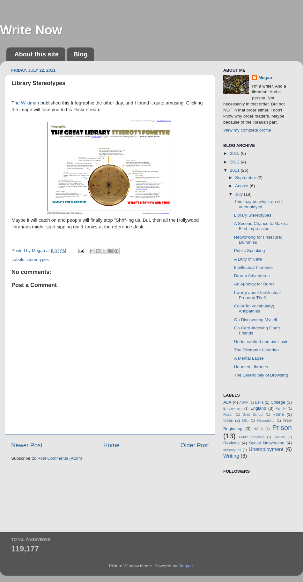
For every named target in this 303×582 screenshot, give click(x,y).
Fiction (228, 414)
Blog (80, 54)
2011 (235, 170)
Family (281, 408)
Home (111, 445)
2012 (235, 162)
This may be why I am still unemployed (259, 204)
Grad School (253, 414)
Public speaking (251, 437)
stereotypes (37, 259)
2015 (235, 153)
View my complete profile (247, 130)
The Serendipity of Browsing (261, 375)
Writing (231, 456)
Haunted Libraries (251, 366)
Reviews (231, 443)
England (258, 408)
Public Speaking (249, 250)
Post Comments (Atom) (60, 458)
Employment (232, 408)
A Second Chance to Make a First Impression (261, 226)
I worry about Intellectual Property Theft (257, 295)
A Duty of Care (248, 259)
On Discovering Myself (255, 319)
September (246, 177)
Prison (282, 428)
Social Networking (267, 443)
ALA (227, 402)
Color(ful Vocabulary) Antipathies (254, 308)
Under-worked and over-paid (261, 341)
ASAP (243, 402)
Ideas (228, 420)
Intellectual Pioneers (253, 267)
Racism (279, 437)
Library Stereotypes (252, 215)
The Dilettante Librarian (256, 350)
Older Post (195, 445)
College (278, 402)
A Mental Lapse (249, 358)
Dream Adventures (252, 275)
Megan (265, 77)
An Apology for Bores (254, 284)
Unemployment (266, 449)
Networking (266, 420)
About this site (36, 54)
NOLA (258, 429)
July (239, 194)
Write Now (31, 30)
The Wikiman (25, 102)
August (242, 185)
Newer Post (26, 445)
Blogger (185, 566)
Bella (259, 402)
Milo (245, 420)
